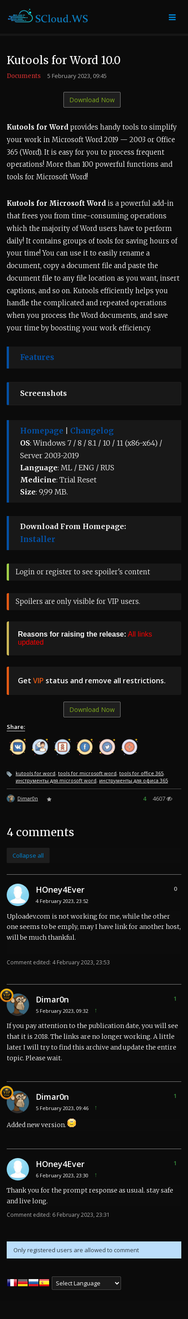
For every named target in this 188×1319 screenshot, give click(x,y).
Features (37, 357)
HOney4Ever (60, 889)
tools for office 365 (141, 773)
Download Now (92, 99)
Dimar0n (27, 798)
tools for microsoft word (87, 773)
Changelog (92, 431)
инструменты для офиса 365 (133, 780)
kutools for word (35, 773)
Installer (37, 539)
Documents (24, 76)
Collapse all (28, 855)
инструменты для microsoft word (56, 780)
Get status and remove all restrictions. (92, 681)
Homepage (41, 431)
